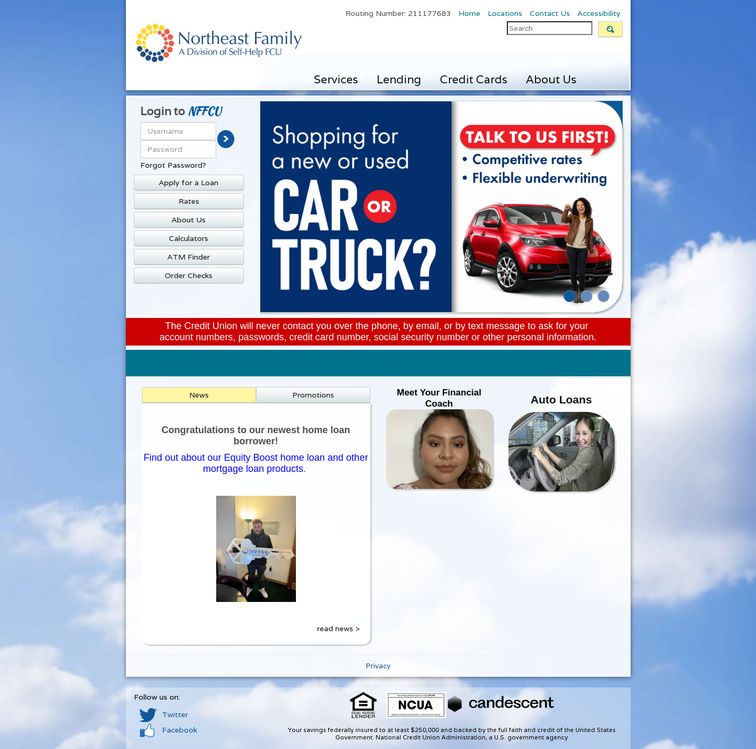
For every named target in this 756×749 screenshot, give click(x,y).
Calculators (188, 238)
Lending (399, 79)
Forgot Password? (173, 165)
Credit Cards (473, 79)
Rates (189, 201)
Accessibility (598, 13)
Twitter (163, 714)
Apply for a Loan (188, 182)
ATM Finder (188, 257)
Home (469, 13)
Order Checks (189, 275)
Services (336, 79)
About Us (551, 79)
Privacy (378, 665)
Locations (505, 13)
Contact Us (550, 13)
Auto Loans (561, 399)
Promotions (313, 395)
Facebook (168, 730)
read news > (338, 628)
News (199, 395)
